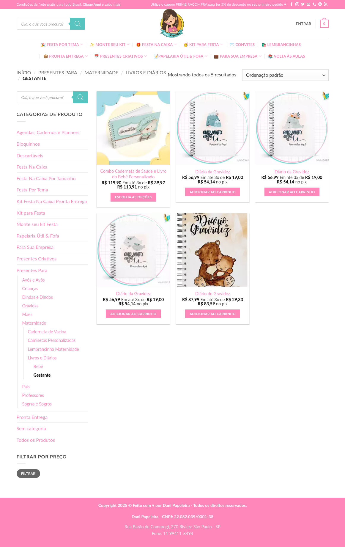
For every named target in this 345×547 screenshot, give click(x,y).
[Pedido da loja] (285, 75)
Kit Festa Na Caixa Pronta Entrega (52, 201)
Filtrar (28, 473)
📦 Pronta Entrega (65, 56)
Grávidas (30, 305)
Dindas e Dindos (37, 297)
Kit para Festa (31, 213)
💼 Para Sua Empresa (237, 56)
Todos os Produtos (36, 440)
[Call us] (314, 4)
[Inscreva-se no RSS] (325, 4)
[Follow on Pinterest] (320, 4)
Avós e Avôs (33, 279)
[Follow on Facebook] (291, 4)
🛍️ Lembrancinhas (281, 44)
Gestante (42, 375)
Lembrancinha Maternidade (53, 349)
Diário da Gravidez (212, 171)
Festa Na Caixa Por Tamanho (46, 178)
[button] (303, 24)
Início (24, 72)
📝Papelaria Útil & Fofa (180, 56)
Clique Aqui (92, 4)
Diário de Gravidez (212, 293)
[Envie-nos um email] (308, 4)
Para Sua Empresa (35, 247)
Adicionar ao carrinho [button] (213, 192)
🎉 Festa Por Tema (62, 44)
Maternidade (101, 72)
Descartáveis (30, 155)
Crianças (30, 288)
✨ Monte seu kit (110, 44)
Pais (26, 386)
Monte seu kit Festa (37, 224)
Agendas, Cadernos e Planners (48, 132)
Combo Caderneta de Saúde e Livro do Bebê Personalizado (133, 174)
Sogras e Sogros (37, 403)
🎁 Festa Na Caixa (156, 44)
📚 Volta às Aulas (286, 56)
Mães (27, 314)
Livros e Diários (146, 72)
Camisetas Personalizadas (52, 340)
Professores (33, 395)
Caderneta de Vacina (47, 331)
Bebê (38, 366)
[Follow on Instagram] (297, 4)
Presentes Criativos (37, 258)
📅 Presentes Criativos (120, 56)
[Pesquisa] (77, 24)
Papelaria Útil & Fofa (38, 235)
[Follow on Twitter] (303, 4)
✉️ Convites (242, 44)
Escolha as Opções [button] (133, 197)
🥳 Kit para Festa (203, 44)
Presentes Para (57, 72)
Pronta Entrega (32, 417)
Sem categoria (31, 428)
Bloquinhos (28, 144)
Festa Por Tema (32, 189)
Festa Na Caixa (32, 166)
